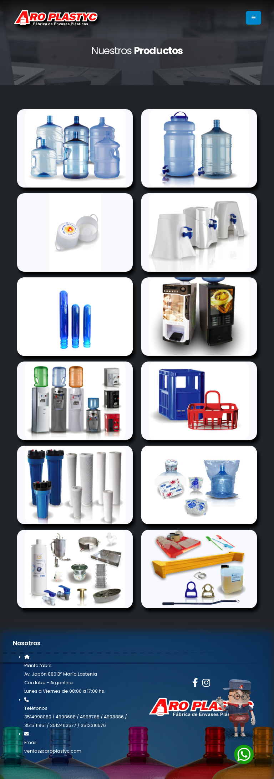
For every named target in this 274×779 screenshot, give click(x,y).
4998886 (114, 717)
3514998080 (37, 717)
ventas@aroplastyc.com (52, 751)
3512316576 (93, 725)
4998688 (66, 717)
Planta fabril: (38, 665)
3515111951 (35, 725)
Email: (30, 742)
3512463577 (63, 725)
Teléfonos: (36, 708)
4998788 (90, 717)
